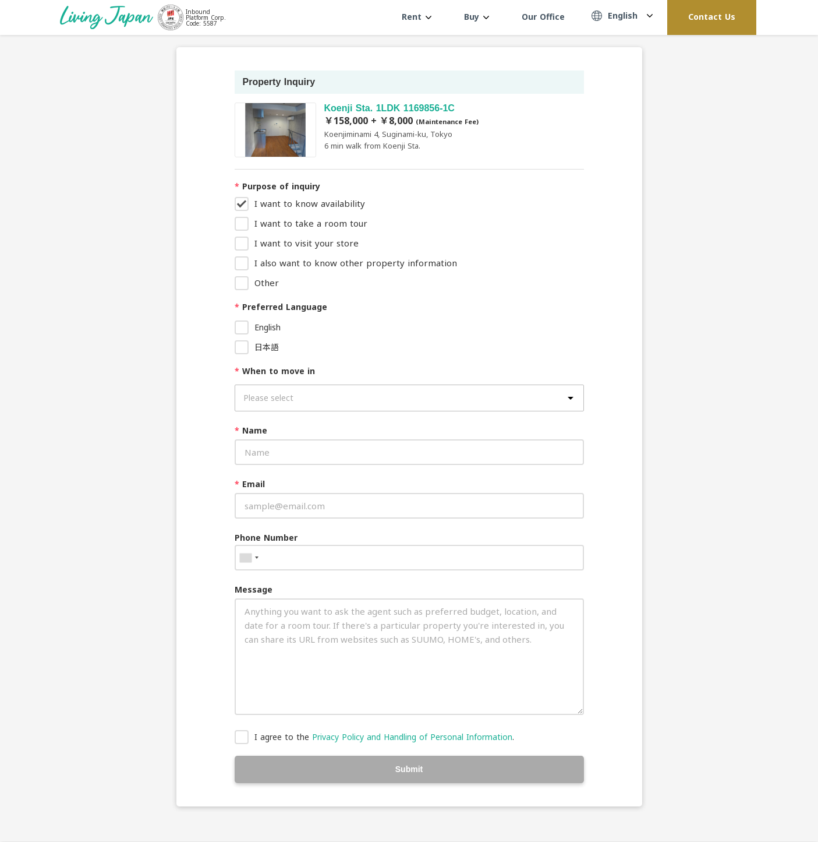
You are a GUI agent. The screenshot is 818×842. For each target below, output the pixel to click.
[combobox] (248, 557)
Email (250, 483)
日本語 (266, 347)
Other (266, 282)
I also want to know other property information (355, 263)
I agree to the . (384, 736)
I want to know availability (309, 203)
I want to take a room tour (310, 223)
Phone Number (266, 537)
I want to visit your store (306, 243)
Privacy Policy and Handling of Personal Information (412, 736)
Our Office (543, 16)
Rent (416, 16)
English (267, 327)
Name (251, 430)
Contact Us (711, 16)
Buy (476, 16)
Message (253, 589)
